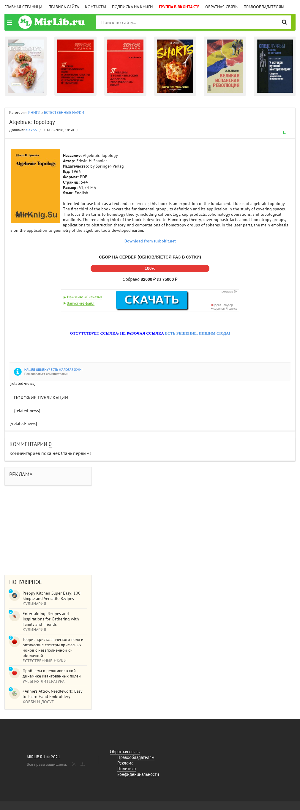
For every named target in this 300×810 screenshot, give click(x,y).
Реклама (125, 763)
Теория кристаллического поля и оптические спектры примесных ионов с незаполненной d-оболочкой (53, 647)
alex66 (31, 130)
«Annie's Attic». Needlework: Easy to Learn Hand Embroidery (52, 693)
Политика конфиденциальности (138, 771)
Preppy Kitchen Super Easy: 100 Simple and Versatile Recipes (51, 595)
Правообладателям (264, 7)
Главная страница (23, 7)
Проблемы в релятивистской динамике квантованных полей (52, 673)
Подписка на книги (132, 7)
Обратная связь (221, 7)
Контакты (95, 7)
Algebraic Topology (32, 121)
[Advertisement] (150, 527)
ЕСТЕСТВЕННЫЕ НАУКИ (64, 112)
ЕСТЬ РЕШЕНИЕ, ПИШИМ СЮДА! (197, 333)
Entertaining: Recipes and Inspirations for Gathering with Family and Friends (51, 619)
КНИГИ (34, 112)
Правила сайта (63, 7)
